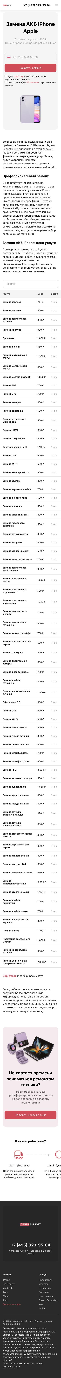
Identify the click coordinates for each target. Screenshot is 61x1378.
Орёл (42, 1308)
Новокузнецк (46, 1296)
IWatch (6, 1296)
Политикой (33, 82)
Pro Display (9, 1284)
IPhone (6, 1279)
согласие (18, 76)
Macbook (8, 1288)
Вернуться (9, 975)
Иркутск (43, 1284)
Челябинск (45, 1288)
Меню (56, 5)
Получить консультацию (30, 1115)
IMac (5, 1292)
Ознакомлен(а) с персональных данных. (30, 84)
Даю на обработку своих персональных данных (25, 77)
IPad (5, 1300)
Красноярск (45, 1279)
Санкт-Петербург (48, 1300)
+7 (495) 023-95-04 (37, 5)
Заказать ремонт (30, 67)
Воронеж (44, 1292)
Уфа (41, 1304)
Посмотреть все (12, 1304)
